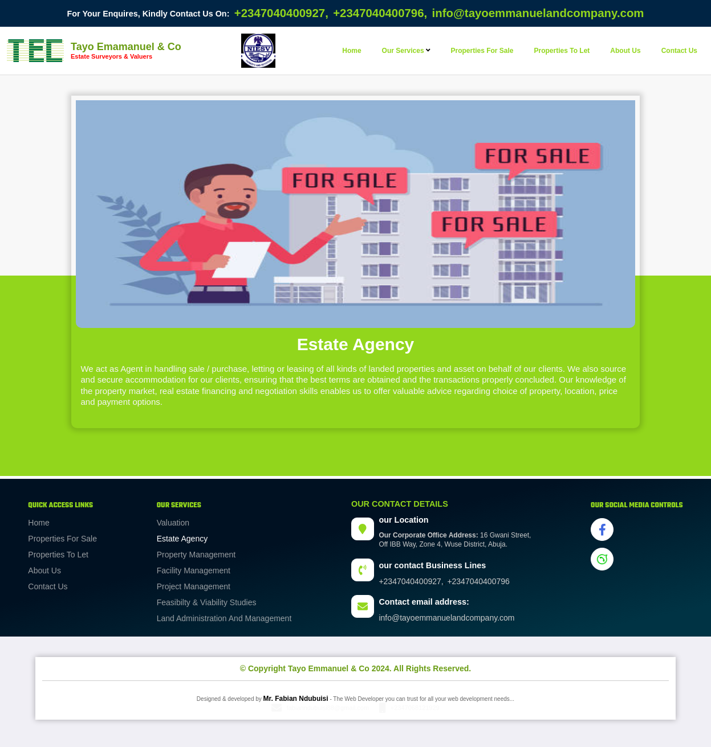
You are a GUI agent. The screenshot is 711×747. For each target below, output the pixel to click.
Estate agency (182, 538)
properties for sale (481, 51)
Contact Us (47, 586)
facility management (193, 570)
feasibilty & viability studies (207, 602)
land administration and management (224, 618)
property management (196, 554)
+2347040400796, (380, 13)
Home (351, 51)
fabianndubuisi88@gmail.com (328, 707)
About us (44, 570)
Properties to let (58, 554)
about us (625, 51)
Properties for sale (62, 538)
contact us (679, 51)
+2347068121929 (415, 707)
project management (193, 586)
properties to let (562, 51)
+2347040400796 (478, 581)
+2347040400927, (281, 13)
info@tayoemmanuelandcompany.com (538, 13)
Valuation (173, 522)
